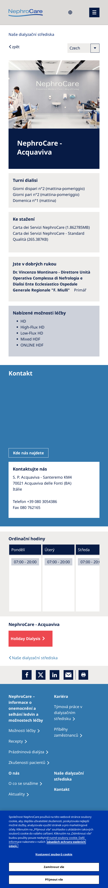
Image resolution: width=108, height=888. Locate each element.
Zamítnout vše (54, 867)
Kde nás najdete (28, 452)
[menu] (94, 12)
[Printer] (83, 675)
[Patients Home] (63, 696)
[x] (40, 675)
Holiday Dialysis (25, 638)
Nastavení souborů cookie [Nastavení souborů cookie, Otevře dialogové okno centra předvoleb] (53, 854)
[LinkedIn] (54, 675)
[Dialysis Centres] (31, 34)
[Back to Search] (14, 47)
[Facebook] (27, 675)
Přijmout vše (54, 879)
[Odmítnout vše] (101, 817)
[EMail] (68, 675)
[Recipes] (76, 732)
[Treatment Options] (31, 708)
